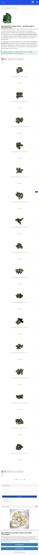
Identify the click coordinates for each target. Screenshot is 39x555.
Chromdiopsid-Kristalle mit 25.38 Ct (19, 277)
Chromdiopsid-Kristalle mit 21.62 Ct (19, 428)
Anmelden (19, 496)
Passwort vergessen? (6, 501)
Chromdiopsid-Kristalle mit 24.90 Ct (19, 302)
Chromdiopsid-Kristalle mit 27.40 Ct (19, 151)
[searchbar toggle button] (29, 2)
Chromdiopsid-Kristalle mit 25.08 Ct (19, 327)
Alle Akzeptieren (19, 544)
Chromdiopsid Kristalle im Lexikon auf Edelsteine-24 (12, 53)
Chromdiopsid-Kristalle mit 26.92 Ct (19, 202)
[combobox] (11, 59)
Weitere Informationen (19, 552)
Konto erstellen (5, 499)
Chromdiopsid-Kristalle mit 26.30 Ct (19, 227)
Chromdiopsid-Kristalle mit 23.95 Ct (19, 403)
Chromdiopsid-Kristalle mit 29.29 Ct (19, 76)
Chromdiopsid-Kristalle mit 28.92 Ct (19, 126)
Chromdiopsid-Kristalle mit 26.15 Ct (19, 252)
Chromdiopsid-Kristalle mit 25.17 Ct (19, 352)
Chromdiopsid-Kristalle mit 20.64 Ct (19, 453)
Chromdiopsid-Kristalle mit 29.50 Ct (19, 101)
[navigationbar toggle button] (37, 2)
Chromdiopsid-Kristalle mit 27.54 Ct (19, 176)
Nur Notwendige (19, 548)
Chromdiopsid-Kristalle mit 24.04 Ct (19, 377)
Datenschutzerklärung (6, 541)
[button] (2, 59)
